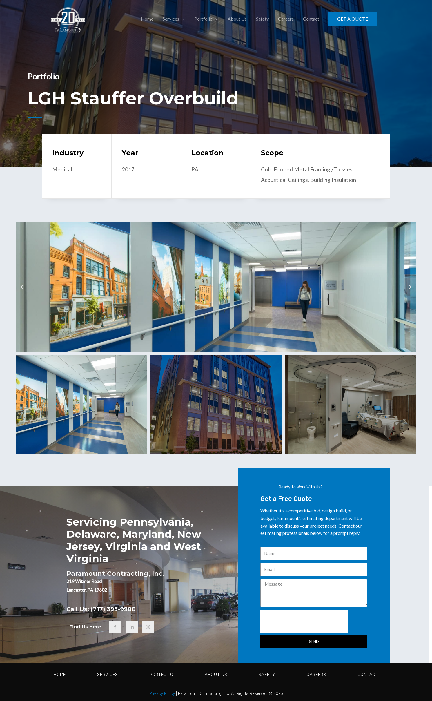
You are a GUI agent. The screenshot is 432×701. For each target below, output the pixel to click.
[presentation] (304, 621)
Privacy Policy (162, 693)
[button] (22, 287)
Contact (367, 674)
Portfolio (161, 674)
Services (107, 674)
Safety (267, 674)
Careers (316, 674)
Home (60, 674)
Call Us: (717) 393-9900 (103, 609)
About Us (216, 674)
